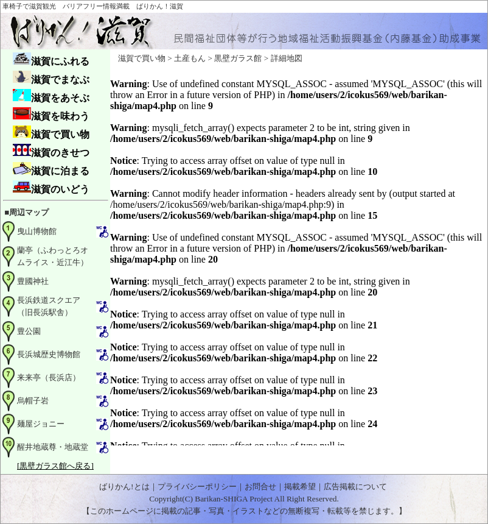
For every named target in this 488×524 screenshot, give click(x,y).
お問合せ (260, 486)
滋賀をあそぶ (51, 96)
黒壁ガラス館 (238, 58)
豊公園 (29, 331)
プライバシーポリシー (197, 486)
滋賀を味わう (51, 114)
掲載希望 (300, 486)
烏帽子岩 (33, 400)
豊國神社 (33, 281)
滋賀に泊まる (51, 169)
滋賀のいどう (51, 187)
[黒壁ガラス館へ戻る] (55, 465)
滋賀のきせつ (51, 151)
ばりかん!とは (124, 486)
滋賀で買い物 (51, 133)
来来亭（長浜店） (48, 377)
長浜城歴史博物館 (48, 354)
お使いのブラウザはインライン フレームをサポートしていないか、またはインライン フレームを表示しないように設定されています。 (298, 256)
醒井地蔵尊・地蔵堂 (52, 446)
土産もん (190, 58)
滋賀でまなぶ (51, 78)
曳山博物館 (37, 231)
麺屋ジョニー (40, 423)
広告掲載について (355, 486)
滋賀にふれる (51, 59)
